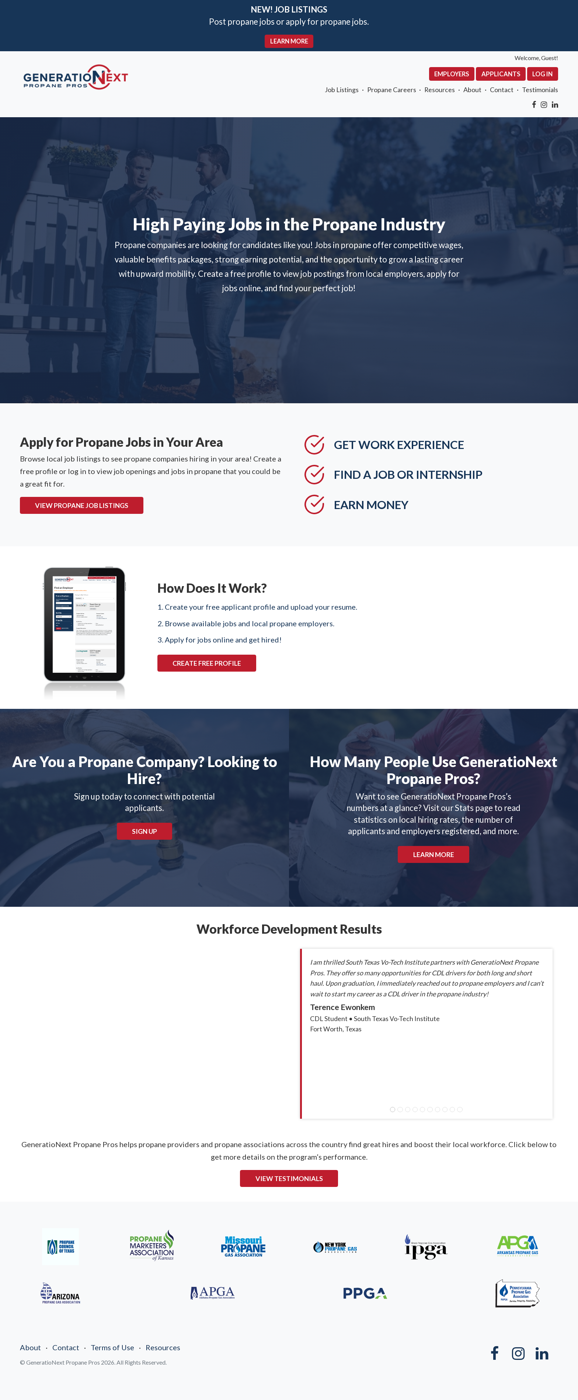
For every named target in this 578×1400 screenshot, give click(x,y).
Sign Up (144, 831)
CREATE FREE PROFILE (207, 663)
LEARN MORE (289, 41)
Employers (451, 74)
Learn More (433, 854)
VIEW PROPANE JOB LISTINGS (81, 505)
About (472, 90)
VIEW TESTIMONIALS (289, 1178)
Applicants (500, 74)
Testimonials (540, 90)
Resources (439, 90)
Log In (542, 74)
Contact (501, 90)
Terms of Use (112, 1347)
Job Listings (342, 90)
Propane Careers (391, 90)
